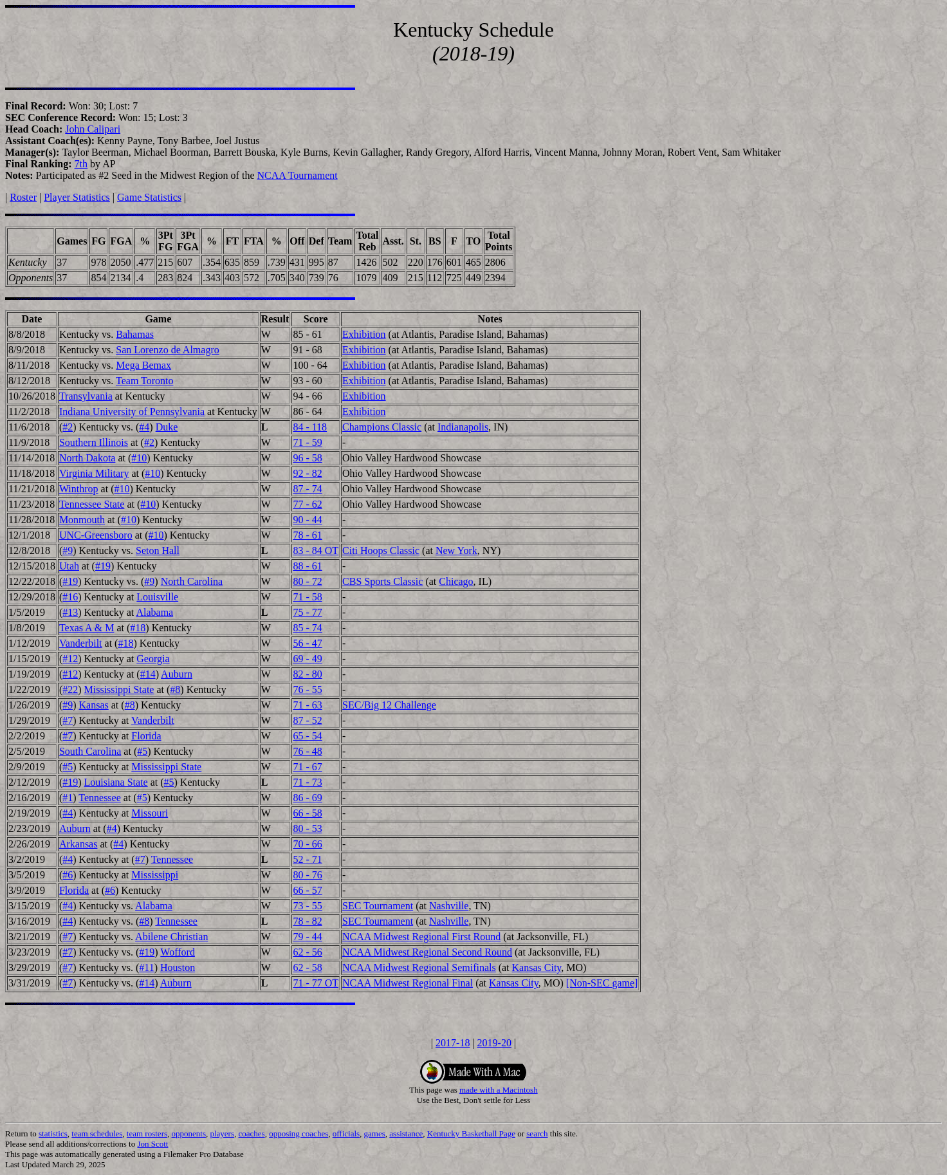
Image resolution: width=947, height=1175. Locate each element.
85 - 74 (307, 627)
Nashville (448, 905)
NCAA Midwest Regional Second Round (427, 952)
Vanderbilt (80, 643)
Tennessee (99, 797)
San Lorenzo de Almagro (167, 349)
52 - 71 (307, 859)
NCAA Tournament (297, 175)
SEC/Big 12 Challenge (389, 704)
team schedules (96, 1133)
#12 (70, 658)
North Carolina (192, 581)
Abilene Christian (171, 936)
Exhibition (364, 334)
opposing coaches (298, 1133)
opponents (189, 1133)
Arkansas (78, 843)
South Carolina (90, 751)
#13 (70, 612)
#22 (70, 689)
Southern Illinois (93, 442)
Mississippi (154, 874)
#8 (175, 689)
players (222, 1133)
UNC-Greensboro (96, 535)
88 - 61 (307, 565)
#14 (148, 674)
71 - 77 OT (315, 982)
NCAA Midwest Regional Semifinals (419, 967)
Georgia (152, 658)
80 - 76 (307, 874)
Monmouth (82, 519)
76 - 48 (307, 751)
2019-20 (494, 1042)
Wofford (177, 952)
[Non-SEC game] (602, 982)
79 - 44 (307, 936)
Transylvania (86, 396)
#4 (144, 426)
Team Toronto (144, 380)
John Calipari (92, 129)
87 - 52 (307, 720)
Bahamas (135, 334)
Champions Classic (381, 426)
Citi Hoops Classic (380, 550)
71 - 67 (307, 766)
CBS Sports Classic (382, 581)
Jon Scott (152, 1144)
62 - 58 (307, 967)
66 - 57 (307, 890)
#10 (139, 457)
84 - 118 (310, 426)
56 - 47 (307, 643)
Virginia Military (94, 473)
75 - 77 (307, 612)
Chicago (456, 581)
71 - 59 (307, 442)
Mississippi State (119, 689)
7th (81, 163)
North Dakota (87, 457)
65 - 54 (307, 735)
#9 (67, 550)
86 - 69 (307, 797)
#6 (67, 874)
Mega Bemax (143, 365)
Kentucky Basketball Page (471, 1133)
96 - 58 (307, 457)
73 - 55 (307, 905)
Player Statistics (77, 197)
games (374, 1133)
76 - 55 (307, 689)
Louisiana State (116, 782)
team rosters (147, 1133)
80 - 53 (307, 828)
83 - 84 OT (315, 550)
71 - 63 (307, 704)
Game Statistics (149, 197)
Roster (23, 197)
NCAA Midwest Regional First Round (421, 936)
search (536, 1133)
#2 (67, 426)
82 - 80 (307, 674)
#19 (103, 565)
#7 (67, 720)
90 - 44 (307, 519)
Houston (177, 967)
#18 (137, 627)
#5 (142, 751)
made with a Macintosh (498, 1090)
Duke (167, 426)
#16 (70, 596)
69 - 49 (307, 658)
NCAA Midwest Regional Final (407, 982)
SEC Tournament (377, 905)
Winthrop (78, 488)
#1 (67, 797)
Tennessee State (92, 504)
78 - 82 (307, 921)
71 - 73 (307, 782)
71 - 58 (307, 596)
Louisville (157, 596)
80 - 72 (307, 581)
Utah (69, 565)
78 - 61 (307, 535)
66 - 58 (307, 813)
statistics (53, 1133)
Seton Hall (157, 550)
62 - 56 (307, 952)
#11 (146, 967)
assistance (406, 1133)
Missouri (149, 813)
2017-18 (453, 1042)
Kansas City (537, 967)
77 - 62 (307, 504)
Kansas (94, 704)
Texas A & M (87, 627)
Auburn (176, 674)
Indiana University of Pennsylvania (132, 411)
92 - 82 (307, 473)
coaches (252, 1133)
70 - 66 (307, 843)
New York (456, 550)
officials (346, 1133)
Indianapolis (462, 426)
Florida (146, 735)
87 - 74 (307, 488)
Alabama (154, 612)
